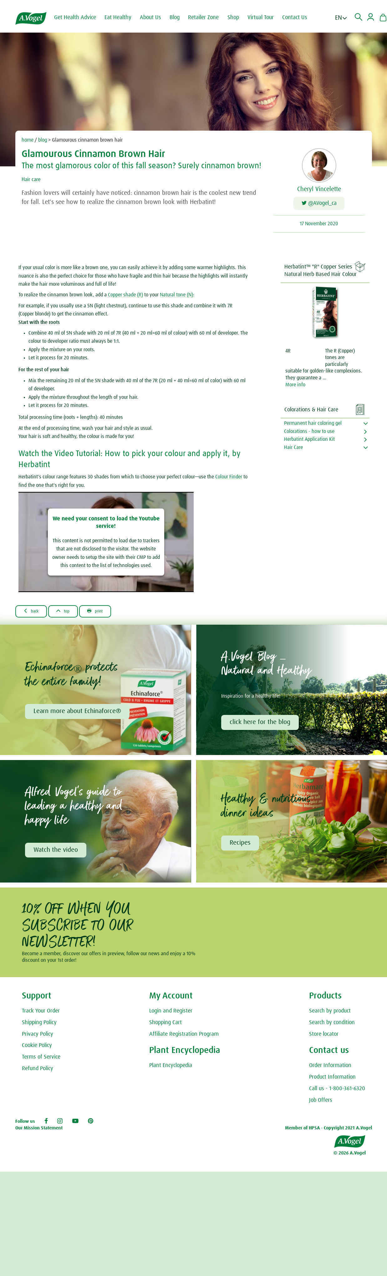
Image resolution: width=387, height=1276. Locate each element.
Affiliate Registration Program (184, 1039)
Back (34, 613)
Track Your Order (41, 1016)
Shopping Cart (165, 1027)
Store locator (324, 1039)
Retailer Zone (209, 17)
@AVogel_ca (319, 204)
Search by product (330, 1016)
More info (295, 386)
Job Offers (320, 1105)
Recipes (241, 847)
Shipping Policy (39, 1027)
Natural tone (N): (177, 296)
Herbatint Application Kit (309, 441)
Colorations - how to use (309, 433)
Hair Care (293, 449)
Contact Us (300, 17)
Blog (180, 17)
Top (71, 613)
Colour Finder (228, 479)
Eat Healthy (123, 17)
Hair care (33, 179)
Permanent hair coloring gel (313, 425)
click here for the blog (261, 725)
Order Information (330, 1070)
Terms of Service (41, 1062)
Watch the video (56, 854)
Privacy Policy (37, 1039)
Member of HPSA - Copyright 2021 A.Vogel (328, 1133)
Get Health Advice (81, 17)
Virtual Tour (266, 17)
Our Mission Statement (39, 1133)
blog (42, 140)
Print (108, 613)
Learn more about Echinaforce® (78, 714)
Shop (239, 17)
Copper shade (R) (125, 296)
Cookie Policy (37, 1050)
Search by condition (332, 1027)
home (27, 140)
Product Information (332, 1082)
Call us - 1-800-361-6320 (337, 1093)
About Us (156, 17)
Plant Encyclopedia (170, 1070)
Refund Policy (37, 1073)
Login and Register (170, 1016)
